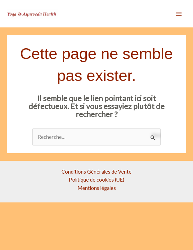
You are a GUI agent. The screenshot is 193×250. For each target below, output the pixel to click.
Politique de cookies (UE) (96, 180)
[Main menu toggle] (178, 14)
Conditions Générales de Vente (96, 172)
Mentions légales (96, 188)
